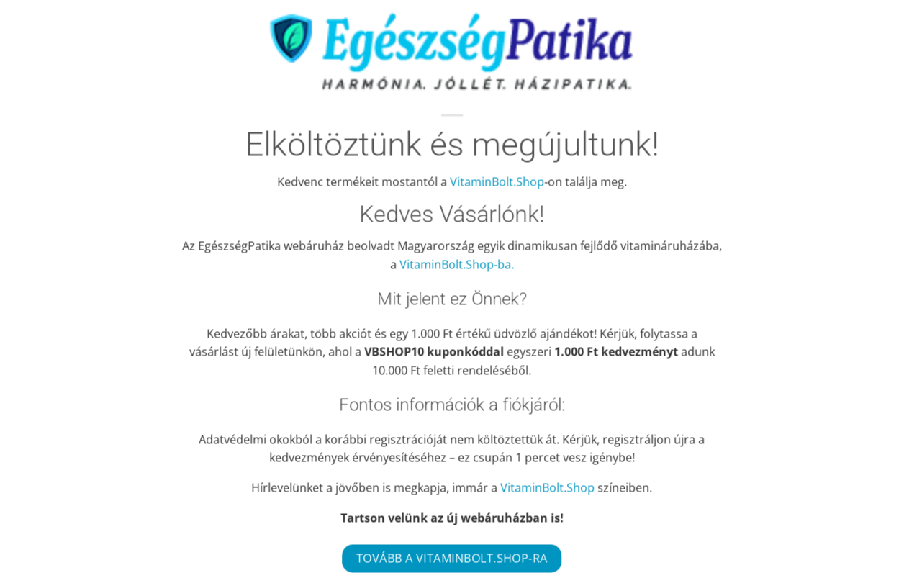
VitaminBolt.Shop (497, 181)
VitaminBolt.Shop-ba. (456, 264)
